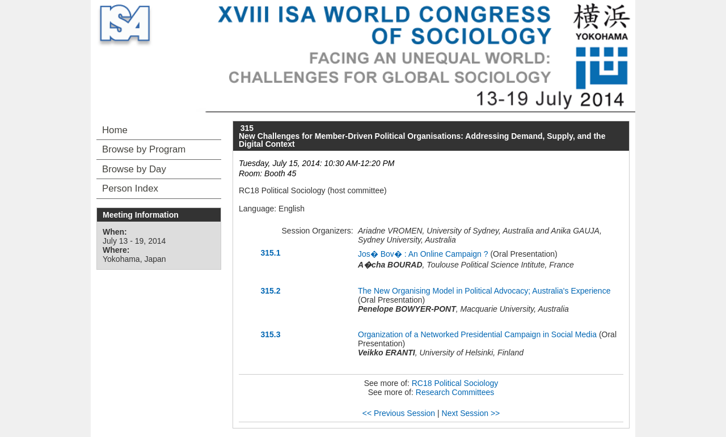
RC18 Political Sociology (455, 383)
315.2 (270, 290)
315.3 (270, 334)
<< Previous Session (398, 413)
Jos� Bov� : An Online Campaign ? (423, 253)
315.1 (270, 252)
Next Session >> (471, 413)
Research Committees (455, 392)
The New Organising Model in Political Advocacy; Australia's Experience (484, 290)
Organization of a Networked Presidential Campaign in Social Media (477, 334)
